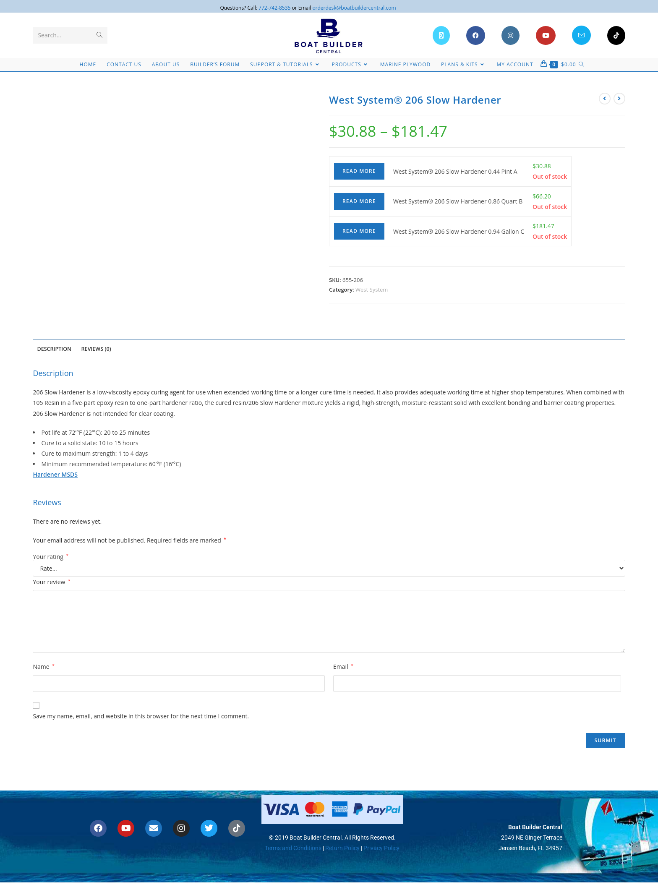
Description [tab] (54, 348)
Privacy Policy (381, 848)
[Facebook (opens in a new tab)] (475, 35)
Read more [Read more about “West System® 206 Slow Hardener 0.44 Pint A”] (359, 171)
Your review (51, 582)
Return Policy (342, 848)
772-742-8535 (274, 7)
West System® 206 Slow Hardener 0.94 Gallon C (458, 231)
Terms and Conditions (293, 848)
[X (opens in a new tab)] (441, 35)
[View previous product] (605, 98)
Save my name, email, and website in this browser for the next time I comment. (141, 716)
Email (343, 667)
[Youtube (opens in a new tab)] (546, 35)
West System (371, 289)
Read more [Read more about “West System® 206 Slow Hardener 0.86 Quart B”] (359, 201)
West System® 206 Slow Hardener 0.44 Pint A (455, 171)
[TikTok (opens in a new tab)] (616, 35)
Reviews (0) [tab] (96, 348)
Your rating (50, 557)
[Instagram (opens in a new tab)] (510, 35)
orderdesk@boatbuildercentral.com (354, 7)
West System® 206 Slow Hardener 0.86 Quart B (457, 201)
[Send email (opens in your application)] (581, 35)
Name (43, 667)
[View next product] (619, 98)
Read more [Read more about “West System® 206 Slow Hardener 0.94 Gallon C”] (359, 231)
